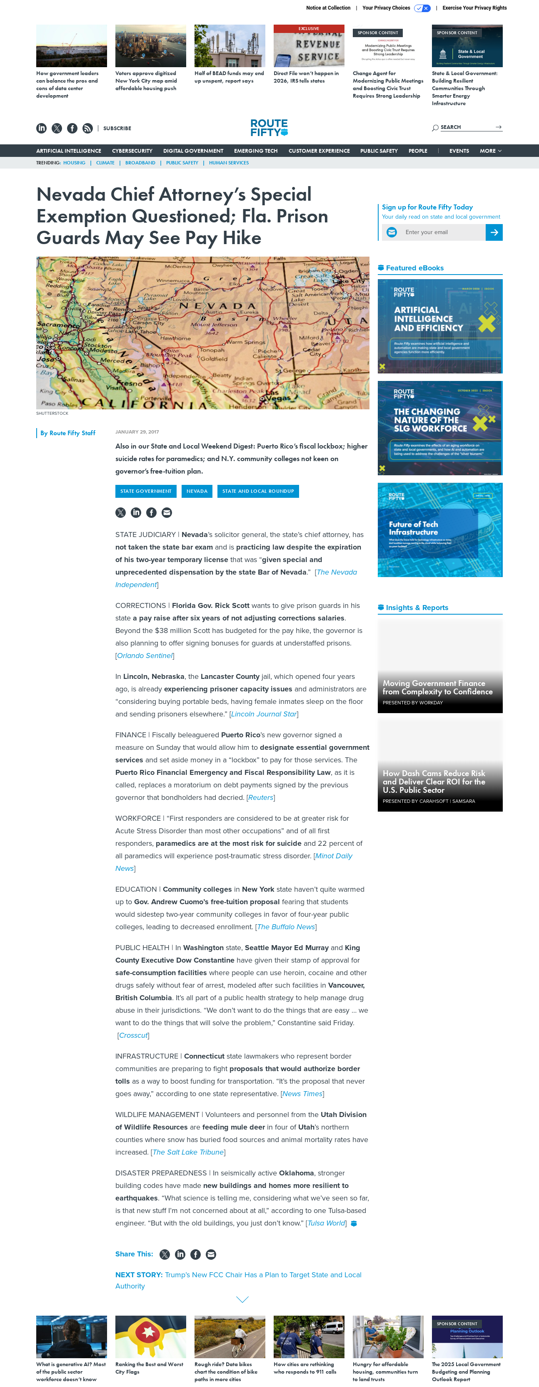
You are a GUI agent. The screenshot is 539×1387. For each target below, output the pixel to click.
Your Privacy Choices (397, 8)
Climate (105, 162)
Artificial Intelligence (68, 150)
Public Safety (379, 150)
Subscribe (117, 128)
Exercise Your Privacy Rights (475, 8)
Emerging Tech (256, 150)
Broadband (140, 162)
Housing (74, 162)
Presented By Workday (413, 702)
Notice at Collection (328, 8)
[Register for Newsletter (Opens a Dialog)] (494, 232)
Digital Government (193, 150)
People (418, 150)
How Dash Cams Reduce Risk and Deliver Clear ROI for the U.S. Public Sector (434, 781)
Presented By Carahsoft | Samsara (429, 801)
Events (459, 150)
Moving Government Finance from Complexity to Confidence (438, 687)
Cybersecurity (132, 150)
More (491, 150)
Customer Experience (319, 150)
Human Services (229, 162)
